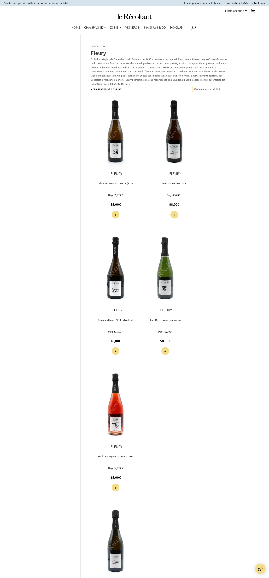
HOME (76, 27)
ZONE (114, 27)
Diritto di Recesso (225, 515)
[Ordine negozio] (209, 89)
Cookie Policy (225, 507)
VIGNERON (132, 27)
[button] (260, 569)
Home (94, 45)
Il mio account (234, 11)
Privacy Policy (225, 503)
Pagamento (180, 503)
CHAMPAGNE (93, 27)
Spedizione (179, 507)
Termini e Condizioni (225, 511)
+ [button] (110, 198)
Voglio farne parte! (46, 527)
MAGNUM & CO (155, 27)
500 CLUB (176, 27)
